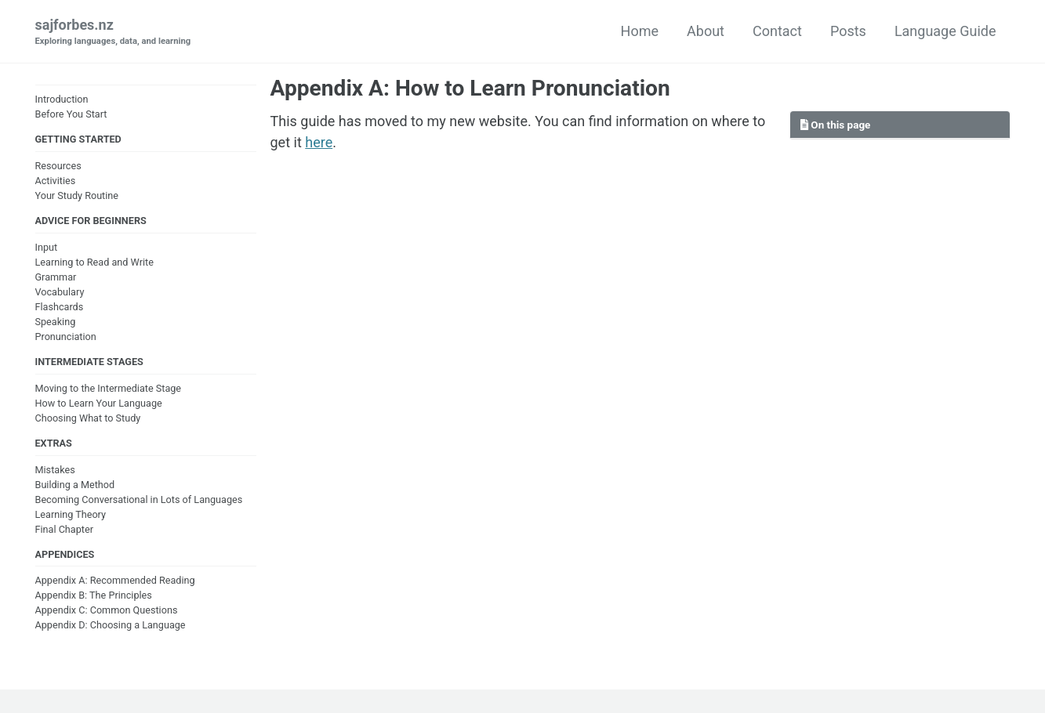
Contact (777, 31)
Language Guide (945, 31)
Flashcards (59, 307)
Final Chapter (64, 529)
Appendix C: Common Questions (106, 610)
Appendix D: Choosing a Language (110, 625)
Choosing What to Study (88, 418)
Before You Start (71, 114)
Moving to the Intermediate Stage (108, 388)
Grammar (56, 277)
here (318, 142)
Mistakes (55, 470)
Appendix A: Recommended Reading (115, 580)
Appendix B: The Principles (93, 595)
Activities (55, 180)
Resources (58, 166)
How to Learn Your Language (98, 403)
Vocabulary (60, 292)
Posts (848, 31)
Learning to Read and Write (94, 262)
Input (46, 247)
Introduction (62, 99)
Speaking (55, 322)
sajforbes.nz (113, 32)
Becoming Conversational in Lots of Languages (139, 499)
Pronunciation (65, 336)
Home (640, 31)
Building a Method (75, 484)
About (705, 31)
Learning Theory (70, 514)
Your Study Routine (77, 195)
